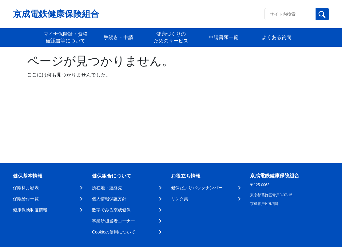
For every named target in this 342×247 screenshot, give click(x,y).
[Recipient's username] (290, 14)
